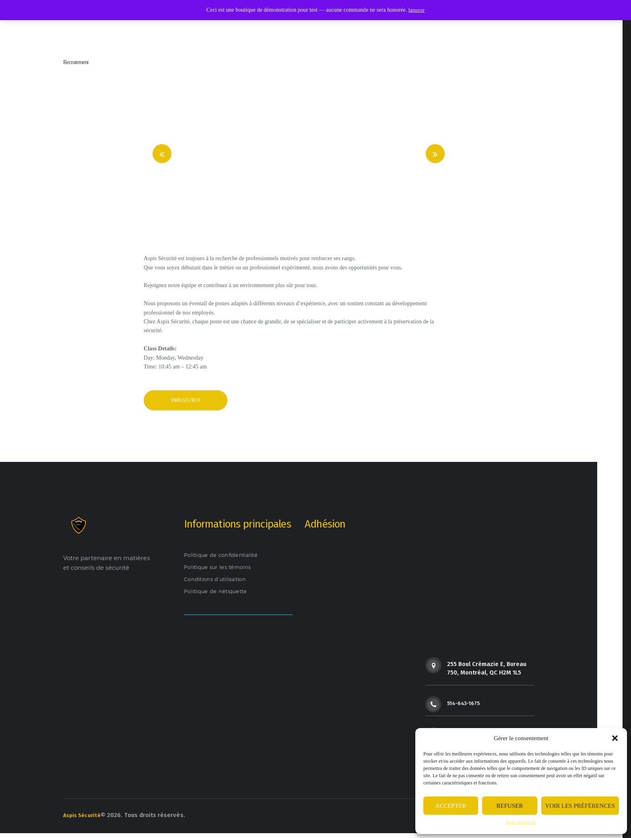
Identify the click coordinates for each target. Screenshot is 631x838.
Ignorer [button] (416, 10)
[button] (615, 738)
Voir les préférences (580, 806)
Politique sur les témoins (221, 571)
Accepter (450, 806)
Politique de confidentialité (224, 559)
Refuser (510, 806)
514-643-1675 (465, 707)
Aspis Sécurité (83, 819)
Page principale (521, 822)
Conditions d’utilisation (218, 583)
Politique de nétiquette (219, 595)
